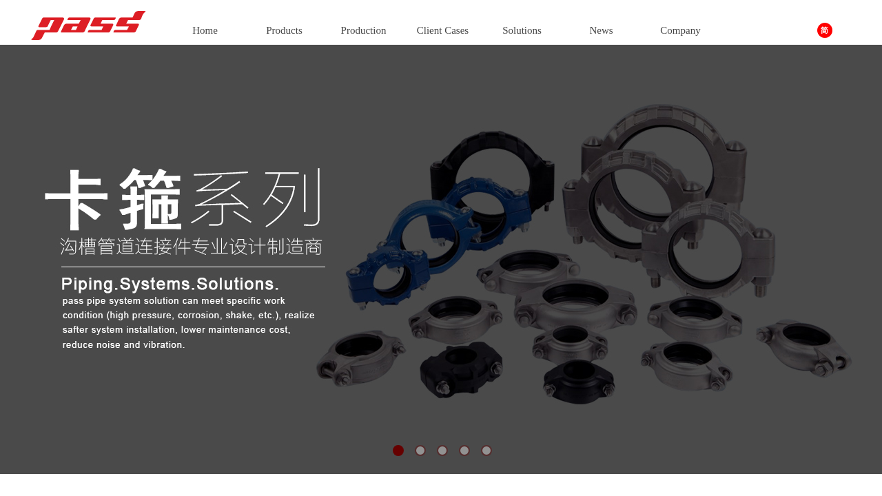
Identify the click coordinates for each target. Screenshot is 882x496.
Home (205, 30)
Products (284, 30)
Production (364, 30)
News (601, 30)
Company (680, 30)
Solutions (522, 30)
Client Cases (443, 30)
